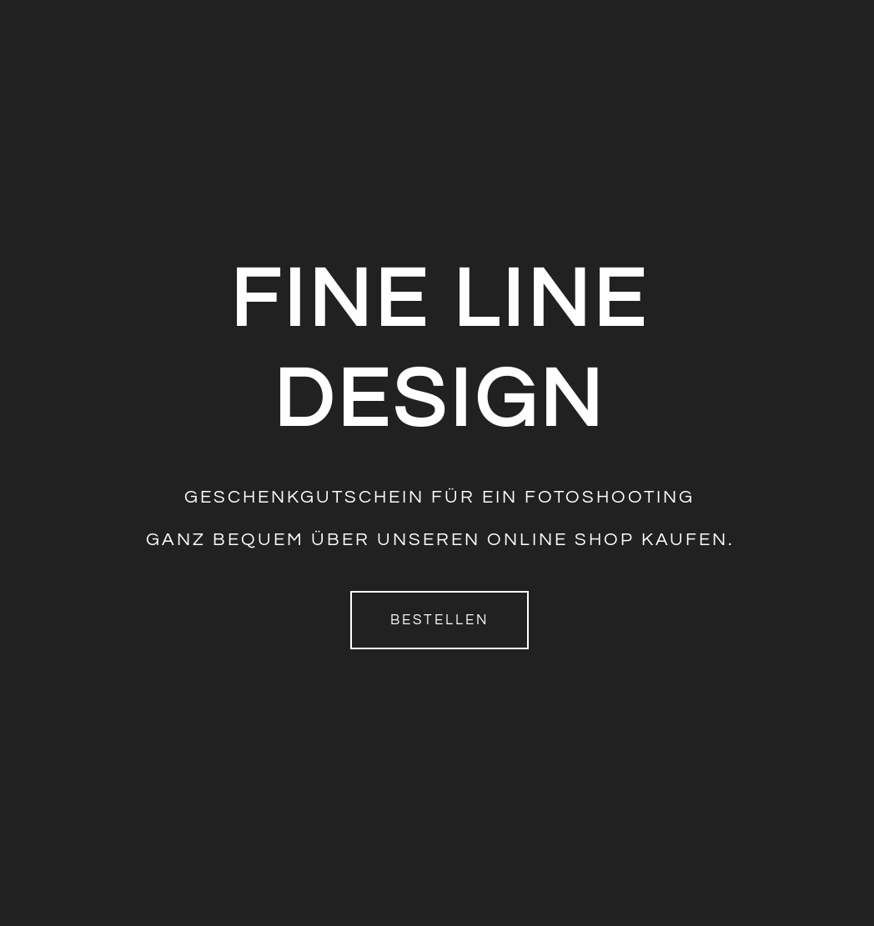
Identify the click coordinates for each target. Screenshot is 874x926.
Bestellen (439, 620)
